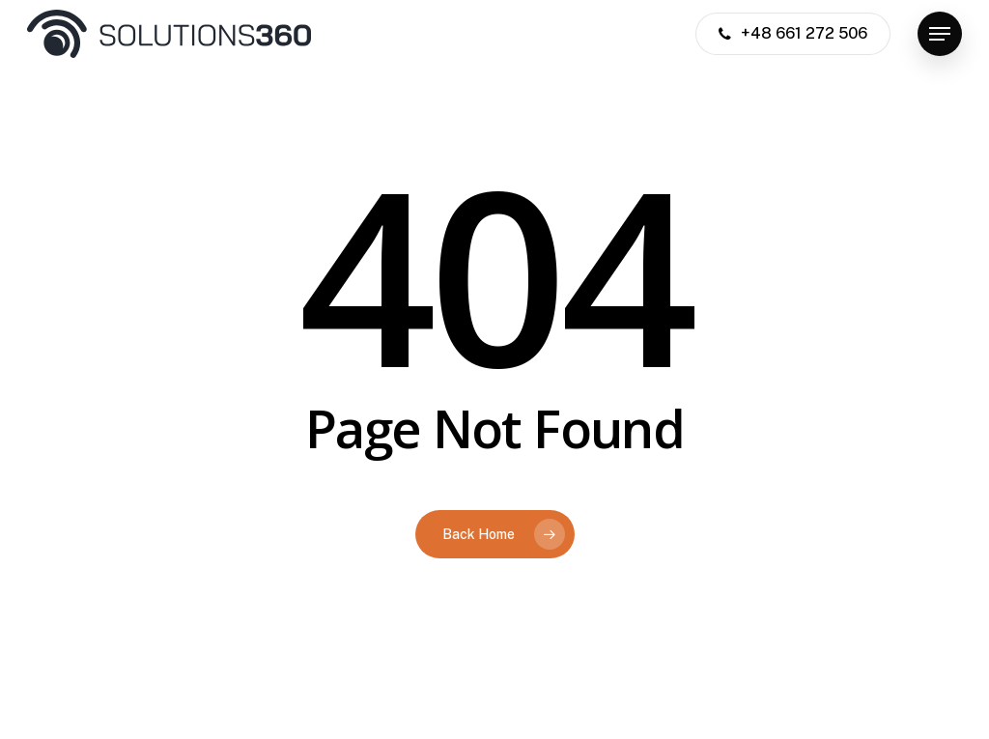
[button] (940, 34)
